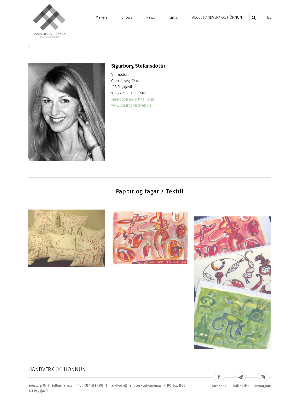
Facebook (219, 380)
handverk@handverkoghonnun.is (135, 385)
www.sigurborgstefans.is (131, 105)
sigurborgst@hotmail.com (132, 99)
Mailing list (240, 380)
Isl (269, 17)
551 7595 (97, 385)
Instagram (263, 380)
